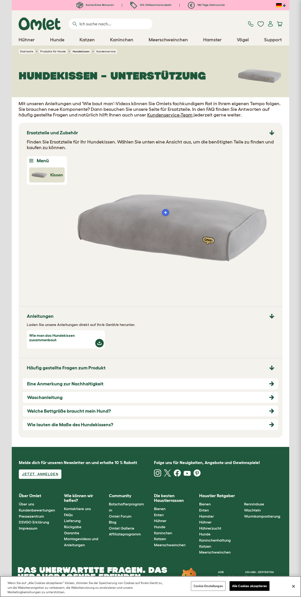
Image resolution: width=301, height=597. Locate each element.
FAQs (68, 515)
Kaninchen (163, 533)
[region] (150, 586)
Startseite (26, 51)
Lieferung (72, 521)
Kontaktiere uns (77, 509)
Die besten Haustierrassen (169, 498)
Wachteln (252, 510)
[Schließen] (293, 586)
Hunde (159, 527)
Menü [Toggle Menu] (39, 160)
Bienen (160, 509)
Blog (112, 522)
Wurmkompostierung (262, 516)
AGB (221, 572)
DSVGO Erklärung (34, 522)
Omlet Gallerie (121, 528)
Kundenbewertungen (37, 510)
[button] (240, 496)
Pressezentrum (31, 516)
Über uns (26, 504)
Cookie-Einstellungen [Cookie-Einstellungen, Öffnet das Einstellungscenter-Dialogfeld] (208, 586)
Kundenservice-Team (170, 114)
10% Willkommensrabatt (150, 4)
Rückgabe (72, 527)
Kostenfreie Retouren (95, 4)
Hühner (160, 521)
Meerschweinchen (170, 545)
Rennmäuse (254, 504)
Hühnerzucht (210, 528)
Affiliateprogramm (125, 534)
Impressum (28, 528)
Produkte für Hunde (53, 51)
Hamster (206, 516)
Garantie (71, 533)
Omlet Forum (120, 516)
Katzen (160, 539)
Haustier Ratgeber (217, 495)
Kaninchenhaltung (215, 540)
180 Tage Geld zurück (206, 4)
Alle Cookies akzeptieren (249, 586)
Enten (159, 515)
